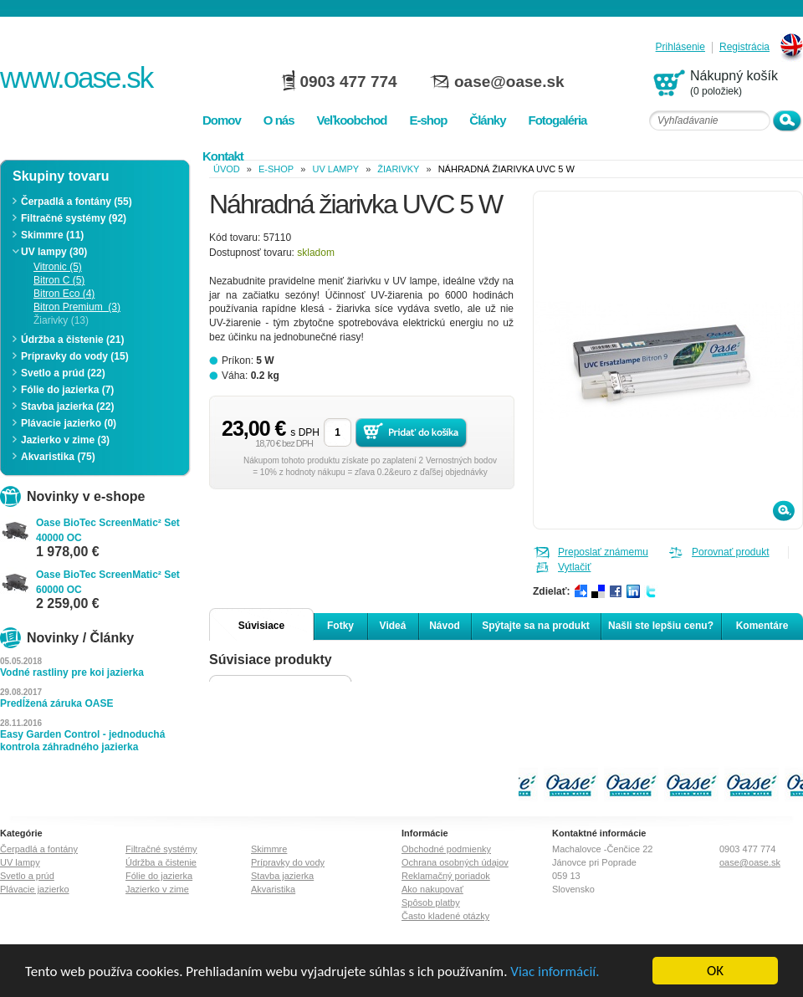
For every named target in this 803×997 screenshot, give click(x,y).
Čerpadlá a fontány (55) (76, 201)
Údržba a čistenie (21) (72, 339)
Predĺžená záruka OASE (56, 703)
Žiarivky (398, 169)
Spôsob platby (431, 902)
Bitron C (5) (58, 280)
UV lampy (335, 169)
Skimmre (269, 849)
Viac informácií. (554, 971)
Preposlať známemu (603, 552)
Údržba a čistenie (161, 862)
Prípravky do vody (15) (75, 356)
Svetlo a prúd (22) (63, 373)
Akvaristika (273, 889)
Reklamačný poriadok (446, 876)
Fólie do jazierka (158, 876)
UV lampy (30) (54, 252)
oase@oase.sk (509, 81)
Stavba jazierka (282, 876)
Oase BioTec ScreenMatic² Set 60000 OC (108, 582)
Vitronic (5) (57, 267)
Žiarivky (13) (61, 320)
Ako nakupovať (432, 889)
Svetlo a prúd (27, 876)
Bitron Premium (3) (76, 307)
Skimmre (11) (52, 235)
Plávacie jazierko (34, 889)
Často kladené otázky (445, 916)
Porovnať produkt (731, 552)
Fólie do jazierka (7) (67, 390)
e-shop (276, 169)
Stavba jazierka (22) (67, 406)
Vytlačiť (574, 567)
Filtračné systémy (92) (73, 218)
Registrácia (744, 47)
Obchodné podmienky (446, 849)
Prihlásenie (680, 47)
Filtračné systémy (161, 849)
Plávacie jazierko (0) (68, 423)
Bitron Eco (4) (64, 293)
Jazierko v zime (157, 889)
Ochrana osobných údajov (455, 862)
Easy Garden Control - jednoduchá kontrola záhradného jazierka (82, 741)
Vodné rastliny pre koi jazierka (72, 672)
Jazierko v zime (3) (65, 440)
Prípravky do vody (288, 862)
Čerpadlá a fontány (39, 849)
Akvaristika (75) (58, 457)
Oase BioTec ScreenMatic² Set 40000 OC (108, 530)
